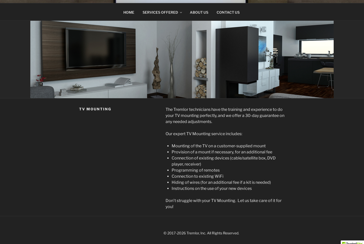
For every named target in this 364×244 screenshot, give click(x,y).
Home (128, 9)
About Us (199, 9)
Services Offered (163, 9)
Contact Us (228, 9)
